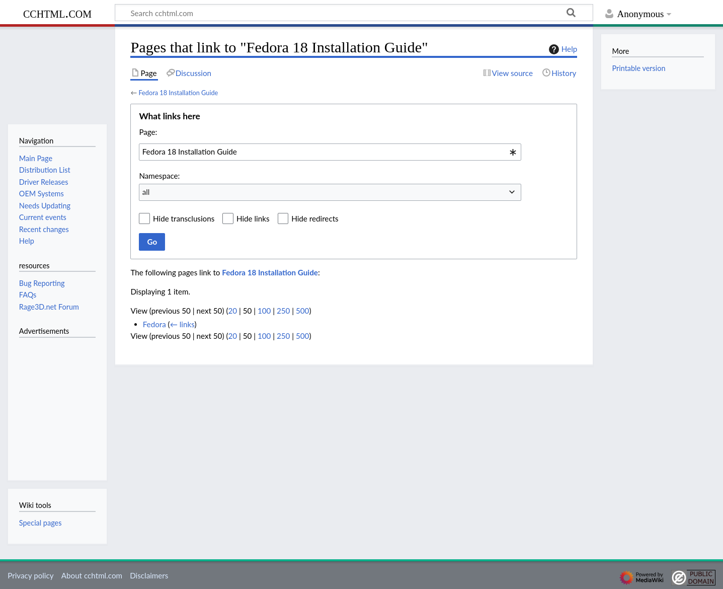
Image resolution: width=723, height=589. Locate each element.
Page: (148, 131)
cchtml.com (57, 13)
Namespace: (159, 175)
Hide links (253, 218)
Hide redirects (314, 218)
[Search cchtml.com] (354, 13)
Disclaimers (149, 575)
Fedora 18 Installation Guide (178, 93)
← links (182, 324)
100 (264, 310)
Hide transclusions (183, 218)
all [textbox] (146, 191)
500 (302, 310)
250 (283, 310)
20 (232, 310)
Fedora (154, 324)
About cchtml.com (91, 575)
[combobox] (330, 152)
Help (561, 49)
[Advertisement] (49, 403)
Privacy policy (30, 575)
